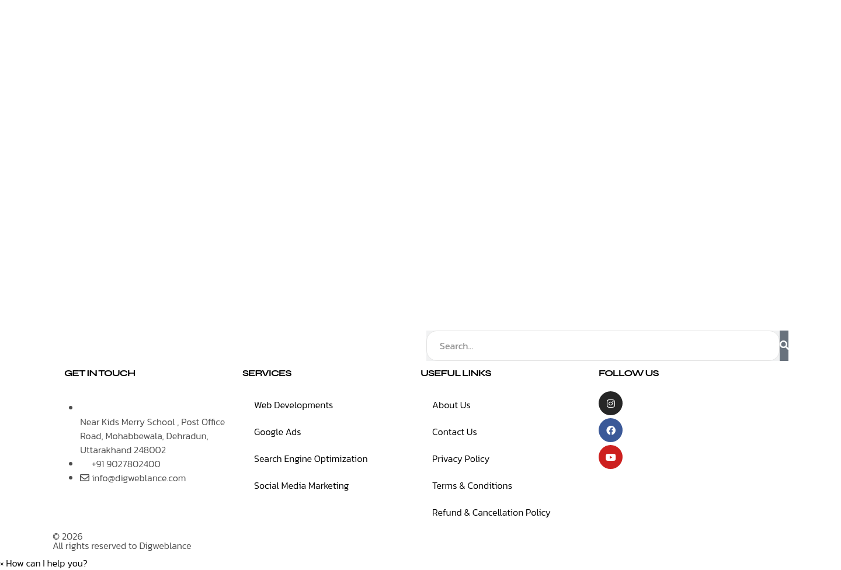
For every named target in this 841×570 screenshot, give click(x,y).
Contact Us (454, 432)
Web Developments (293, 405)
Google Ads (277, 432)
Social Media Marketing (301, 485)
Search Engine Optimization (311, 458)
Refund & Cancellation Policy (491, 512)
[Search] (784, 346)
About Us (451, 405)
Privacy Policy (460, 458)
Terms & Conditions (472, 485)
